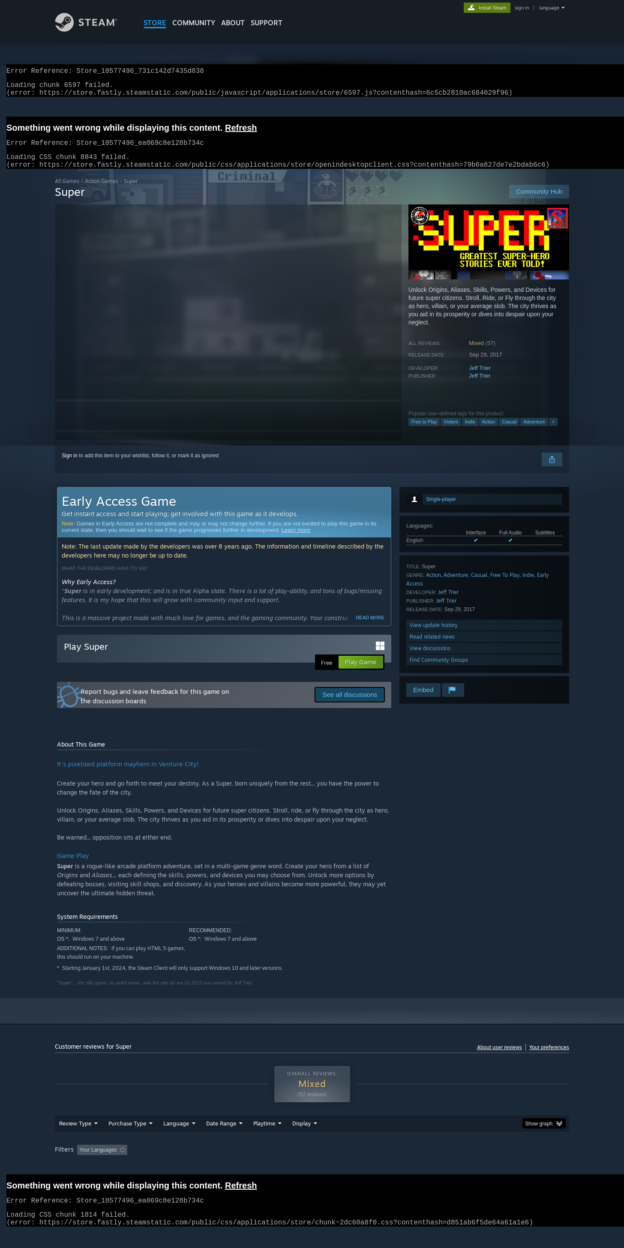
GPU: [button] (457, 1166)
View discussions (430, 658)
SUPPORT (266, 22)
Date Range (221, 1139)
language (549, 8)
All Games (67, 191)
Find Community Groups (439, 670)
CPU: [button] (428, 1166)
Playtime (264, 1139)
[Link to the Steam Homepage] (92, 29)
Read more (370, 627)
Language (176, 1139)
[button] (83, 1166)
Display (301, 1139)
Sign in (70, 466)
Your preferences (549, 1057)
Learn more (296, 540)
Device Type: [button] (494, 1166)
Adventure (534, 432)
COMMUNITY (193, 22)
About (233, 22)
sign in (522, 8)
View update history (434, 635)
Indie (470, 432)
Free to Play (424, 432)
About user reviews (499, 1057)
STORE (155, 22)
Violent (451, 432)
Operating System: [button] (384, 1166)
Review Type (75, 1139)
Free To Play (505, 585)
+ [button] (553, 432)
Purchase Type (127, 1139)
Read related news (432, 647)
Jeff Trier (479, 378)
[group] (312, 1167)
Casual (509, 432)
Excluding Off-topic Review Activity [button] (184, 1166)
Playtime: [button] (250, 1166)
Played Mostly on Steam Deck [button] (312, 1166)
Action (488, 432)
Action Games (101, 191)
